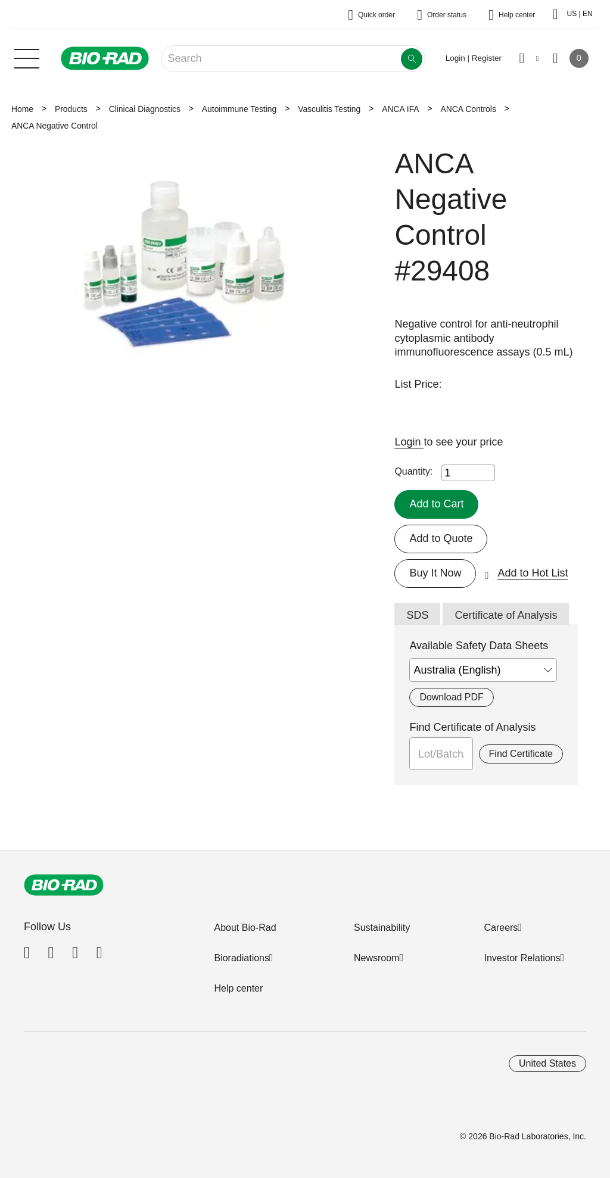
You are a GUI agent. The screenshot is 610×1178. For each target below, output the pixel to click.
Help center (238, 988)
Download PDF (451, 697)
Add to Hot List (532, 573)
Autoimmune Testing (239, 109)
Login (409, 442)
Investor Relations (522, 958)
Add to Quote (440, 538)
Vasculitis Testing (329, 109)
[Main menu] (27, 57)
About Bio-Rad (245, 928)
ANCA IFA (400, 109)
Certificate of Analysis (506, 615)
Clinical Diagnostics (144, 109)
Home (22, 109)
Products (71, 109)
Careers (501, 928)
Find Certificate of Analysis (472, 727)
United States (547, 1063)
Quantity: (413, 471)
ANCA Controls (468, 109)
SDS (417, 615)
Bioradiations (241, 958)
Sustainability (382, 928)
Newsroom (376, 958)
